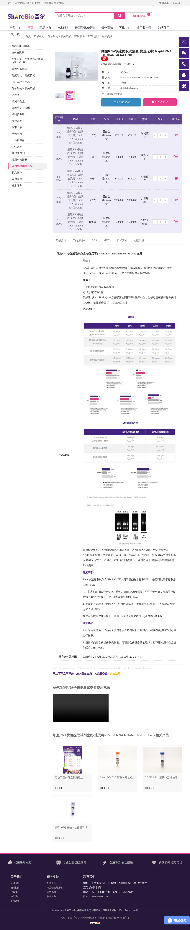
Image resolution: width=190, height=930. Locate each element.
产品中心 (16, 27)
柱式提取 (107, 36)
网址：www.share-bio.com (95, 896)
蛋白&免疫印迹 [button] (20, 46)
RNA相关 (79, 36)
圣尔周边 (17, 179)
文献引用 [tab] (139, 240)
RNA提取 (93, 36)
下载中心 (125, 27)
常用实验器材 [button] (19, 159)
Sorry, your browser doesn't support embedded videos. (81, 708)
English (176, 2)
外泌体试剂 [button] (18, 153)
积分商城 (107, 27)
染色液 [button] (15, 95)
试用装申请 (144, 27)
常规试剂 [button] (17, 120)
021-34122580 (121, 102)
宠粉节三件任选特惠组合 (69, 777)
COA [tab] (94, 240)
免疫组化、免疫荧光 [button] (23, 75)
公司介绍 (15, 883)
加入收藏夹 (160, 102)
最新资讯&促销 (85, 27)
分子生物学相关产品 (59, 36)
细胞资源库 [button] (18, 114)
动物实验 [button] (17, 133)
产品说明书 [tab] (79, 240)
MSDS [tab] (107, 240)
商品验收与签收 (55, 887)
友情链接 (15, 901)
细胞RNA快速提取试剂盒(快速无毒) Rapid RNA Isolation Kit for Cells (75, 135)
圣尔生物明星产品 (22, 166)
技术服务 (63, 27)
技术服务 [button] (17, 185)
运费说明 (51, 892)
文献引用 (163, 27)
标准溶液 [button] (17, 127)
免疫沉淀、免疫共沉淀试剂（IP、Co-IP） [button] (27, 61)
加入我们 (15, 896)
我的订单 (164, 2)
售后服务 (51, 896)
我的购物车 (141, 15)
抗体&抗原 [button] (18, 52)
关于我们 (17, 34)
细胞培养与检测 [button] (21, 107)
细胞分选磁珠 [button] (19, 69)
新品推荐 (17, 172)
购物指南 (15, 887)
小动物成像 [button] (18, 140)
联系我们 (15, 892)
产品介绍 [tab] (61, 240)
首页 (30, 27)
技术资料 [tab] (122, 240)
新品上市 (45, 27)
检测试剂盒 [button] (18, 101)
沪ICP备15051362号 (128, 910)
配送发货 (51, 883)
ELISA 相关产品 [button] (21, 82)
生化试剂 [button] (17, 146)
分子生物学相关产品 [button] (23, 88)
